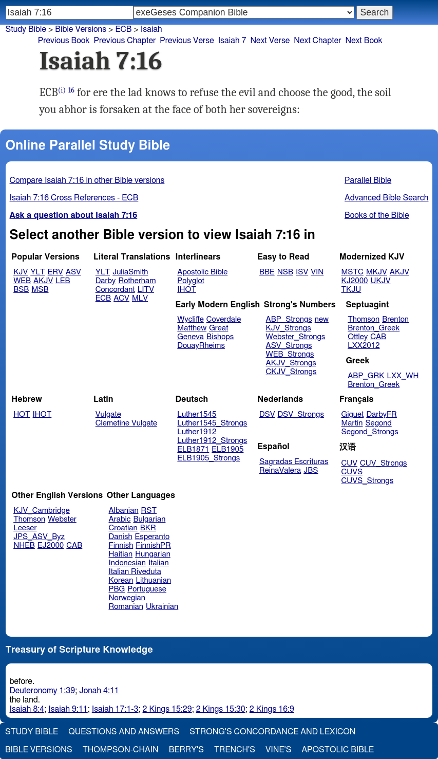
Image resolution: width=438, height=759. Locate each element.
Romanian (126, 606)
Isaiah (151, 29)
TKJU (351, 289)
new (322, 319)
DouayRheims (201, 345)
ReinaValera (280, 470)
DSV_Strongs (300, 414)
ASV (73, 272)
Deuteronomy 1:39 (42, 691)
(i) (62, 90)
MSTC (352, 272)
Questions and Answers (123, 732)
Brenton (395, 319)
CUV (349, 463)
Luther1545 (196, 414)
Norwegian (127, 598)
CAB (378, 337)
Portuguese (146, 589)
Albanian (124, 510)
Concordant (115, 289)
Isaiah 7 (232, 40)
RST (149, 510)
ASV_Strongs (289, 345)
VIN (317, 272)
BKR (148, 528)
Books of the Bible (377, 215)
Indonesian (127, 563)
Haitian (121, 554)
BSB (21, 289)
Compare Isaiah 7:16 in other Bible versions (87, 180)
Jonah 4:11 (99, 691)
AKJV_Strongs (291, 363)
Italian (158, 563)
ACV (121, 298)
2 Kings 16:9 (272, 709)
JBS (310, 470)
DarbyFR (381, 414)
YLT (37, 272)
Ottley (358, 337)
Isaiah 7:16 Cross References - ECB (74, 198)
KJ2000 (354, 281)
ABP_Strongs (289, 319)
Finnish (121, 545)
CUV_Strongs (383, 463)
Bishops (220, 337)
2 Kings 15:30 (220, 709)
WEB (22, 281)
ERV (55, 272)
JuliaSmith (130, 272)
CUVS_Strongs (367, 481)
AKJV (43, 281)
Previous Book (64, 40)
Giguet (352, 414)
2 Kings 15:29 (167, 709)
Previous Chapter (125, 40)
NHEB (24, 545)
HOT (21, 414)
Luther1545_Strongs (212, 423)
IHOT (186, 289)
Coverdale (223, 319)
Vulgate (108, 414)
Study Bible (26, 29)
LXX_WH (402, 376)
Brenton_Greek (373, 328)
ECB (123, 29)
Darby (106, 281)
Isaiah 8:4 (27, 709)
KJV (20, 272)
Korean (121, 580)
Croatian (123, 528)
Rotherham (137, 281)
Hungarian (152, 554)
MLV (140, 298)
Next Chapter (317, 40)
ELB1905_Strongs (208, 458)
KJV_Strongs (288, 328)
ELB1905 (227, 449)
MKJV (376, 272)
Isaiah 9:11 (68, 709)
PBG (117, 589)
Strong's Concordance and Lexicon (272, 732)
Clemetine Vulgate (126, 423)
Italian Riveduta (135, 572)
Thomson (363, 319)
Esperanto (152, 537)
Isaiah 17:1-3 (115, 709)
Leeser (24, 528)
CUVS (352, 472)
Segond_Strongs (369, 432)
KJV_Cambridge (41, 510)
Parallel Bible (368, 180)
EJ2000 (50, 545)
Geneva (190, 337)
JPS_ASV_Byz (39, 537)
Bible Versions (80, 29)
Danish (120, 537)
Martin (352, 423)
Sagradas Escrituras (293, 462)
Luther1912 (196, 432)
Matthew (191, 328)
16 (71, 90)
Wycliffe (190, 319)
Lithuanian (153, 580)
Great (218, 328)
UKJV (381, 281)
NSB (285, 272)
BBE (267, 272)
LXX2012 (363, 345)
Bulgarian (149, 519)
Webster (62, 519)
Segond (378, 423)
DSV (267, 414)
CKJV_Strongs (291, 372)
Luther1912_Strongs (212, 441)
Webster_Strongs (296, 337)
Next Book (364, 40)
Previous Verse (187, 40)
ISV (302, 272)
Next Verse (270, 40)
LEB (62, 281)
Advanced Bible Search (386, 198)
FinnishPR (153, 545)
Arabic (120, 519)
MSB (39, 289)
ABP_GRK (366, 376)
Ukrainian (162, 606)
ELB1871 (193, 449)
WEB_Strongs (290, 354)
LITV (146, 289)
